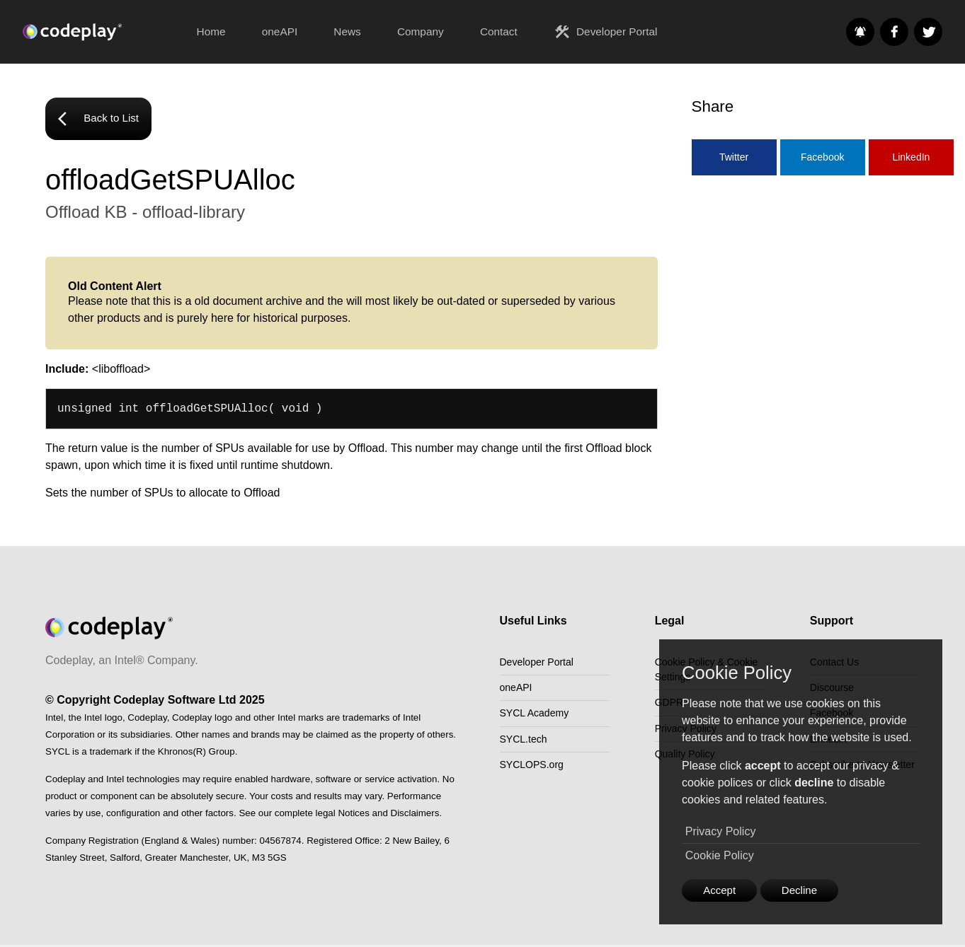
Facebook (822, 157)
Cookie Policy (719, 854)
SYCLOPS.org (536, 782)
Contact (499, 31)
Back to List (101, 120)
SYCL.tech (527, 753)
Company (420, 31)
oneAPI (279, 31)
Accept (721, 889)
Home (211, 31)
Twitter (733, 157)
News (346, 31)
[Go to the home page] (100, 32)
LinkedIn (911, 157)
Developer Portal (605, 31)
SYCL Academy (539, 724)
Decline (806, 889)
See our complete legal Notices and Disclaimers (339, 815)
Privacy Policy (720, 830)
